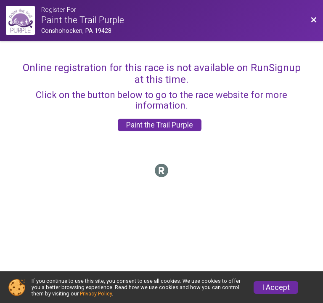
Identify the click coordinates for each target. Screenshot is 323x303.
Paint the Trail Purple (159, 125)
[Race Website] (23, 20)
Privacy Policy (96, 293)
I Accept (276, 287)
